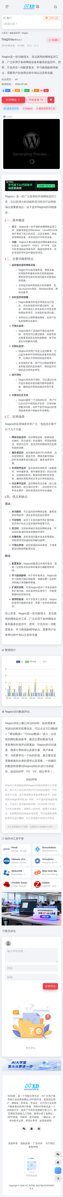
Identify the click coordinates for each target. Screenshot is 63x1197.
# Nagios (27, 108)
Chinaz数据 (32, 734)
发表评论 (50, 986)
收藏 (54, 40)
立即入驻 (51, 18)
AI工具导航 (30, 1185)
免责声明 (33, 1147)
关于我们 (50, 1143)
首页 (6, 33)
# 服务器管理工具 (46, 108)
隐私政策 (25, 1143)
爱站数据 (15, 734)
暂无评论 (10, 931)
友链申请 (13, 1143)
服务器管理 (15, 33)
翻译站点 (17, 40)
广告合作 (38, 1143)
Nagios (9, 196)
